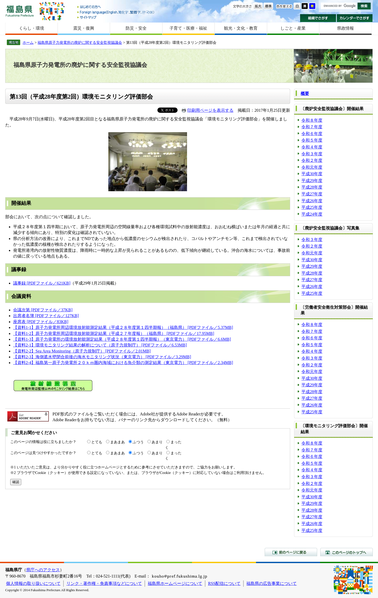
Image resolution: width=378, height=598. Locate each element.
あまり (157, 442)
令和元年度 (311, 167)
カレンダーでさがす (355, 18)
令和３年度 (311, 154)
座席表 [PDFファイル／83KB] (40, 321)
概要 (305, 93)
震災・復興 (83, 28)
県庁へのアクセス (43, 570)
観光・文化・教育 (241, 28)
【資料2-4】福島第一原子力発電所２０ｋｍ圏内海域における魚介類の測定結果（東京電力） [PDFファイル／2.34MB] (123, 362)
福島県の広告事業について (271, 583)
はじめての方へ (116, 7)
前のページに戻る (291, 552)
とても (96, 442)
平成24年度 (311, 214)
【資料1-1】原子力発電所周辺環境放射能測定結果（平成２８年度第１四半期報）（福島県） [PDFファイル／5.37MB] (123, 327)
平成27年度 (311, 194)
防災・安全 (136, 28)
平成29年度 (311, 180)
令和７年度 (311, 127)
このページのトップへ (346, 552)
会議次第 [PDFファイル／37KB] (42, 310)
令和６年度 (311, 133)
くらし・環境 (31, 28)
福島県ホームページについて (175, 583)
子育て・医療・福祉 (188, 28)
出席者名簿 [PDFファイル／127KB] (46, 315)
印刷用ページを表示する (210, 110)
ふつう (138, 442)
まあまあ (117, 442)
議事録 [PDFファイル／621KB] (41, 283)
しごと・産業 (293, 28)
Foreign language (116, 12)
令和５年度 (311, 140)
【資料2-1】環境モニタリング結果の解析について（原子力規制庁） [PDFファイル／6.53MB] (100, 345)
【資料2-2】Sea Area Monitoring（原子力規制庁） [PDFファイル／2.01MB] (82, 351)
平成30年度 (311, 174)
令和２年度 (311, 160)
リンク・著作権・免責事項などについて (104, 583)
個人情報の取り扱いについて (33, 583)
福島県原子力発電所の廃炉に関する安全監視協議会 (80, 42)
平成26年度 (311, 201)
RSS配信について (224, 583)
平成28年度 (311, 187)
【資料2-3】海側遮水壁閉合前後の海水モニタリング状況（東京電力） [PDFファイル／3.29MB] (102, 357)
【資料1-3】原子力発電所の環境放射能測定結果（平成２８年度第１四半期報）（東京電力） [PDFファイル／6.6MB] (122, 339)
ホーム (28, 42)
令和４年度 (311, 147)
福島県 (19, 11)
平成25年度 (311, 207)
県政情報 (345, 28)
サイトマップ (116, 17)
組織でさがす (318, 18)
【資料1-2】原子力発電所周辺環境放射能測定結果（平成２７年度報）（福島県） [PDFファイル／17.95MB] (113, 333)
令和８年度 (311, 120)
